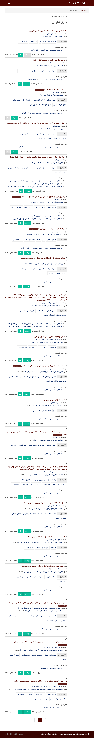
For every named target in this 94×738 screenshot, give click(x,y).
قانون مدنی (52, 347)
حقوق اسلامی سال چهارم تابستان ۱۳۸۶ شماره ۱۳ (47, 162)
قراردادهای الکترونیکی (27, 310)
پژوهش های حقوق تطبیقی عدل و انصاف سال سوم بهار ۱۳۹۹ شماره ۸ (40, 542)
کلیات (40, 79)
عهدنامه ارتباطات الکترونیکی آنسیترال (54, 315)
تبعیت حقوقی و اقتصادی (34, 576)
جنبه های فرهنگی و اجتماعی (57, 273)
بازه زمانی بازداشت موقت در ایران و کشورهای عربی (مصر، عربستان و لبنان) (40, 682)
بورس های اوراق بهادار (59, 484)
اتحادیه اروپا (28, 207)
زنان (54, 410)
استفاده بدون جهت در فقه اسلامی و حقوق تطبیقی (47, 30)
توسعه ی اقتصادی (24, 71)
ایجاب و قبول (16, 100)
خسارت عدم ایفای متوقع (37, 445)
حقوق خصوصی (37, 180)
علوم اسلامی (44, 50)
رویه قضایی (22, 445)
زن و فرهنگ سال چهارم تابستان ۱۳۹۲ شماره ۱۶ (48, 405)
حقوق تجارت (26, 323)
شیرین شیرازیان (26, 608)
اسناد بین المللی (30, 239)
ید (40, 41)
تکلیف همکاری (17, 239)
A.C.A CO (8, 734)
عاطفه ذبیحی (56, 569)
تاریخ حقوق (32, 347)
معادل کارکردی (14, 655)
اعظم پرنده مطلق (54, 608)
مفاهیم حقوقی (37, 655)
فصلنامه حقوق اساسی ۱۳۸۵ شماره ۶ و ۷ (50, 65)
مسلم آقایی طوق (55, 63)
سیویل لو (35, 71)
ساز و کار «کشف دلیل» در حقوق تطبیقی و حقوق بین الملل (43, 503)
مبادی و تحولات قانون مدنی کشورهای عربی (49, 336)
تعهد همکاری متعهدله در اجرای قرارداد (47, 228)
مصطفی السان (55, 92)
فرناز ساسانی (56, 647)
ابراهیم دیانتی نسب (39, 472)
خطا (43, 310)
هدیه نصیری (46, 647)
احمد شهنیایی (56, 437)
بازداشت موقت (40, 694)
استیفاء (53, 547)
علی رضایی (56, 302)
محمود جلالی (56, 199)
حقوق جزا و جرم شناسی (34, 186)
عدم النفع (14, 445)
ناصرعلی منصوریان (54, 506)
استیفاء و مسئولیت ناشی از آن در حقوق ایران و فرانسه (45, 536)
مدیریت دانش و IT (34, 113)
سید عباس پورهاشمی (40, 608)
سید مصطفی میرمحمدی (52, 369)
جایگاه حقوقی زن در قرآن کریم (54, 399)
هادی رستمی (56, 686)
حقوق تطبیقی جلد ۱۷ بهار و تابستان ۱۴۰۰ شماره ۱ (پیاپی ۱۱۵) (43, 571)
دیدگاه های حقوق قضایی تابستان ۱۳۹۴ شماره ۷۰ (47, 305)
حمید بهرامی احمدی (53, 339)
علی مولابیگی (45, 686)
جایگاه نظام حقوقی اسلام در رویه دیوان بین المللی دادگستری (39, 366)
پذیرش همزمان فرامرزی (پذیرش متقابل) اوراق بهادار (39, 480)
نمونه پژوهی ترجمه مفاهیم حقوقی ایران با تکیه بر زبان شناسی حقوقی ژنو (40, 643)
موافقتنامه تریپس (14, 167)
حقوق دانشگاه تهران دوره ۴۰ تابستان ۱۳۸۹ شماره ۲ (46, 202)
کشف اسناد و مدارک (39, 513)
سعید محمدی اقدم (54, 472)
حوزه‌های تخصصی (56, 50)
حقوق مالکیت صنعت (59, 138)
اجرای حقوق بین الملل (48, 616)
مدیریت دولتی (36, 147)
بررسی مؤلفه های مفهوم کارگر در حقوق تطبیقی (43, 566)
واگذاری (42, 269)
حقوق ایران (52, 134)
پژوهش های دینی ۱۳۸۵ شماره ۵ (52, 36)
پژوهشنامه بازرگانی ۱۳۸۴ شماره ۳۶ (51, 95)
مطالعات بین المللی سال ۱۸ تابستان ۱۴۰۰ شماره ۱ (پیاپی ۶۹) (44, 611)
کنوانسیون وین (35, 104)
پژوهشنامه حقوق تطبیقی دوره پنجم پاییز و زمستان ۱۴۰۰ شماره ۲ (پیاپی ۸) (39, 689)
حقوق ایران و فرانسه (42, 547)
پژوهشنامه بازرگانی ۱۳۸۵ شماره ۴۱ (52, 129)
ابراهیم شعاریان (55, 231)
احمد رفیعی (46, 569)
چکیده (27, 54)
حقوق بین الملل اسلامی (28, 376)
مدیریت (45, 113)
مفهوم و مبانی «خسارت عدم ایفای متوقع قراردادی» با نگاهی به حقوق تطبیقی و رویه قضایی (36, 433)
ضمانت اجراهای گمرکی (27, 134)
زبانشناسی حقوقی (50, 655)
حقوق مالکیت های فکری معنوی (19, 180)
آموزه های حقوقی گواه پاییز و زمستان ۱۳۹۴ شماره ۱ (46, 342)
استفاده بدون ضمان (49, 41)
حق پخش (24, 269)
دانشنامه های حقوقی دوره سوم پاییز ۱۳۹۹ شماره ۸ (46, 508)
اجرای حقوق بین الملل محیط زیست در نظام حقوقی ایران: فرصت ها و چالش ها (38, 604)
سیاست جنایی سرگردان (40, 699)
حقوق (46, 79)
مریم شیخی (56, 126)
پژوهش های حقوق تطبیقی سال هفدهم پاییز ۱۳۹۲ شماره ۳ (44, 263)
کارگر (54, 576)
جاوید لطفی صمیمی (53, 539)
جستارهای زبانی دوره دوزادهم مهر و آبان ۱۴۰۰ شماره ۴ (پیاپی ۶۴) (41, 650)
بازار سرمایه (46, 484)
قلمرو (38, 239)
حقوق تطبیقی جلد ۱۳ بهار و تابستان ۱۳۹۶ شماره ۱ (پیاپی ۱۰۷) (43, 371)
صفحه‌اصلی (83, 10)
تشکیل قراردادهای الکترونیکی (50, 89)
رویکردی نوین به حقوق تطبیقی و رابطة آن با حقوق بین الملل (38, 196)
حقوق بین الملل (39, 207)
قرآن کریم (36, 410)
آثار (44, 239)
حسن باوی (35, 686)
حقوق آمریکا (25, 484)
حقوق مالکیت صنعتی (59, 172)
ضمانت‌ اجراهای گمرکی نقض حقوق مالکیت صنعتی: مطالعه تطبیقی (36, 123)
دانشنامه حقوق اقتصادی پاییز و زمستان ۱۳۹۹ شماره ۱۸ (45, 474)
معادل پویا (63, 659)
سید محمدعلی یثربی (53, 33)
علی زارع (17, 608)
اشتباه (38, 310)
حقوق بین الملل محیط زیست (29, 616)
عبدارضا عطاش (55, 402)
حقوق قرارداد (27, 100)
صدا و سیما (33, 269)
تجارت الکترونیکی (39, 100)
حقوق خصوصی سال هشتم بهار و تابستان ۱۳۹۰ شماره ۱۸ (45, 234)
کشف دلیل (52, 513)
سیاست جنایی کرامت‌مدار (58, 699)
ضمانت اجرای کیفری (28, 167)
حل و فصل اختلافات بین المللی (56, 381)
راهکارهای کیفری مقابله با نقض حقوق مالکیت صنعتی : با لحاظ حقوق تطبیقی (37, 157)
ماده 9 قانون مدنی (47, 620)
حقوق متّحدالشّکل (16, 207)
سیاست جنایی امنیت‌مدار (24, 694)
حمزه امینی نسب (39, 339)
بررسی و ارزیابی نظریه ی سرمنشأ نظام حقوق (49, 60)
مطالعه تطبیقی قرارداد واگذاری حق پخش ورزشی (43, 258)
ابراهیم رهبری (46, 302)
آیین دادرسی (27, 513)
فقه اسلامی (33, 41)
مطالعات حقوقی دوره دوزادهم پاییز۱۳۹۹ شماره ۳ (47, 440)
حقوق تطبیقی (22, 41)
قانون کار (48, 576)
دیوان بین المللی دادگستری (47, 376)
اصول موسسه (46, 104)
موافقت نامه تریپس (44, 138)
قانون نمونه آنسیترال (59, 104)
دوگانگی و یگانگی (60, 620)
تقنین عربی (42, 347)
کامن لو (42, 71)
